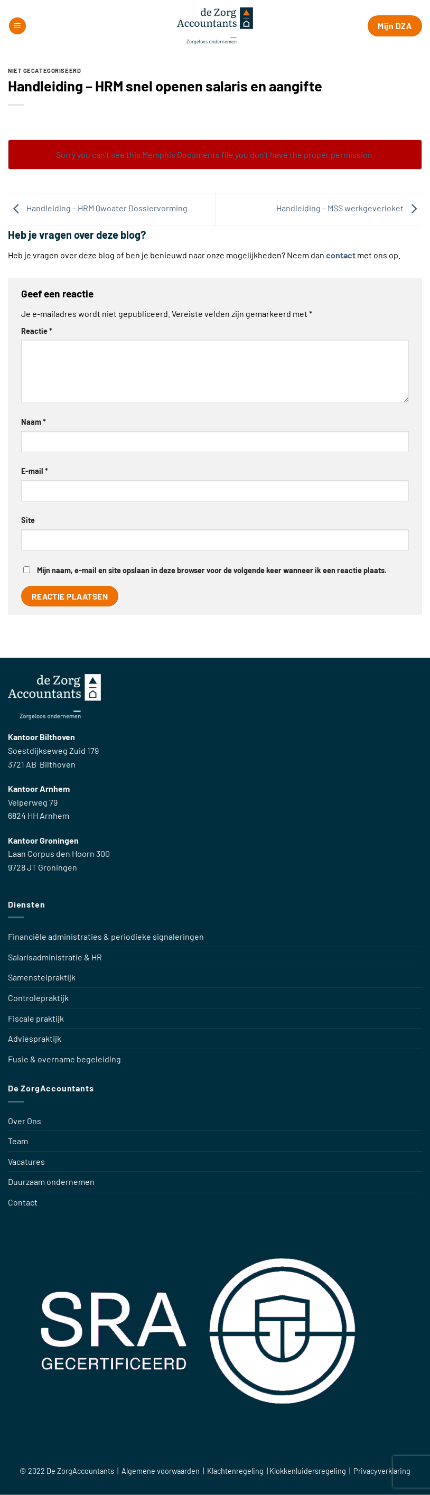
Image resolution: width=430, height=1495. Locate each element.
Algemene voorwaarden (160, 1470)
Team (18, 1141)
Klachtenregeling (236, 1470)
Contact (23, 1202)
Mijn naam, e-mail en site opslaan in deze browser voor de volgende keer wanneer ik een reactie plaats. (212, 570)
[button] (17, 26)
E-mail (34, 470)
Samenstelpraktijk (42, 977)
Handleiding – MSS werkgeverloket (349, 208)
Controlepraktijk (38, 998)
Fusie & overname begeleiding (64, 1059)
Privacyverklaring (381, 1470)
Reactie (36, 330)
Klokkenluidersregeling (308, 1470)
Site (28, 520)
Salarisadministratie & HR (55, 957)
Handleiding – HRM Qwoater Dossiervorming (98, 208)
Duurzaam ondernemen (51, 1181)
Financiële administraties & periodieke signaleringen (106, 936)
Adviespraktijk (34, 1038)
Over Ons (24, 1121)
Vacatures (26, 1161)
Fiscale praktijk (36, 1018)
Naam (33, 421)
